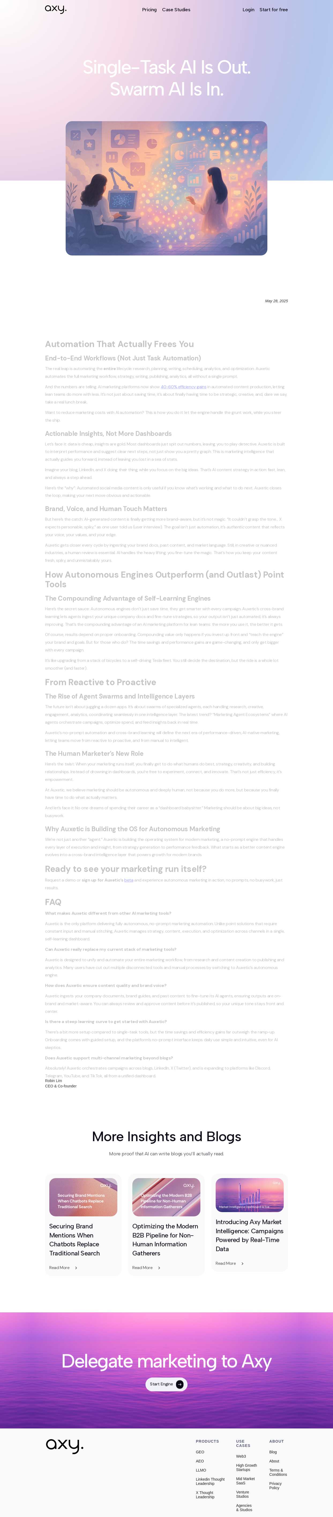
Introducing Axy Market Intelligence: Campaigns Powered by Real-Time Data (250, 1259)
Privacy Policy (275, 1485)
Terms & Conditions (278, 1472)
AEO (200, 1461)
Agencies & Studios (244, 1507)
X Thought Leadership (205, 1495)
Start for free (274, 10)
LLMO (201, 1470)
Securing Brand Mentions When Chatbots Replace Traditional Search (74, 1263)
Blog (273, 1452)
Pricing (149, 10)
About (274, 1461)
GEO (200, 1452)
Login (248, 10)
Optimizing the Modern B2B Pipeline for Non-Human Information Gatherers (166, 1263)
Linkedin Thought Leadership (210, 1481)
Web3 (241, 1456)
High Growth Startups (246, 1467)
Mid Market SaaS (245, 1481)
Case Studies (176, 10)
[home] (55, 9)
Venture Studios (242, 1494)
